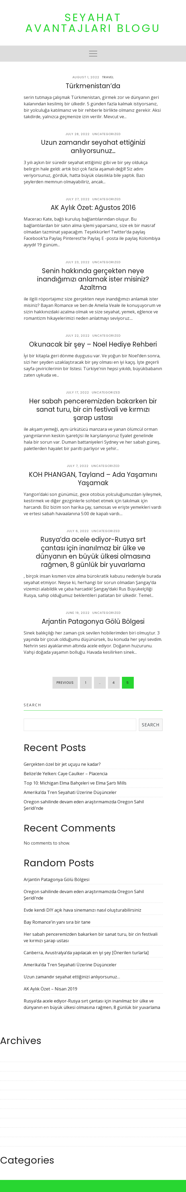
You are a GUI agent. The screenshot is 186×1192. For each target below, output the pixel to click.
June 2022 (10, 1151)
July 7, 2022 (78, 466)
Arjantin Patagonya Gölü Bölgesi (93, 621)
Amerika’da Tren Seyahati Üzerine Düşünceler (70, 792)
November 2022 (16, 1104)
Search (32, 704)
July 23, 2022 (77, 262)
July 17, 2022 (77, 392)
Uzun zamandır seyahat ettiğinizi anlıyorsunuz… (93, 146)
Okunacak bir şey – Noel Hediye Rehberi (93, 344)
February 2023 (14, 1076)
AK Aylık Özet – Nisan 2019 (50, 989)
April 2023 (10, 1057)
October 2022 (13, 1113)
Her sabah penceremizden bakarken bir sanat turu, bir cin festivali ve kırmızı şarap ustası (93, 409)
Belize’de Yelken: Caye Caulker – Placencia (65, 774)
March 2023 (12, 1067)
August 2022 (12, 1132)
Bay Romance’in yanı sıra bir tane (57, 922)
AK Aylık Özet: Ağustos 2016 (93, 207)
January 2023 (13, 1085)
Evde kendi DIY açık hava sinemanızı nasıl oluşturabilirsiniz (82, 910)
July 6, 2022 (77, 531)
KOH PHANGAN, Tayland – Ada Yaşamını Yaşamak (93, 478)
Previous (65, 682)
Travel (108, 77)
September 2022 (16, 1123)
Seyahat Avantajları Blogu (93, 23)
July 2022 (9, 1142)
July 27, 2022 (78, 199)
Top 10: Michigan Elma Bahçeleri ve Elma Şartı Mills (75, 783)
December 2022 (15, 1095)
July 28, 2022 (77, 134)
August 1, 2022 (85, 77)
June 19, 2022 (78, 613)
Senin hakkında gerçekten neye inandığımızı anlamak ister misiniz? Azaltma (93, 279)
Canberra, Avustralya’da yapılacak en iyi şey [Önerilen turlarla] (86, 953)
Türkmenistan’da (93, 85)
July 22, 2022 (77, 335)
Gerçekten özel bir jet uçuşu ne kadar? (62, 764)
